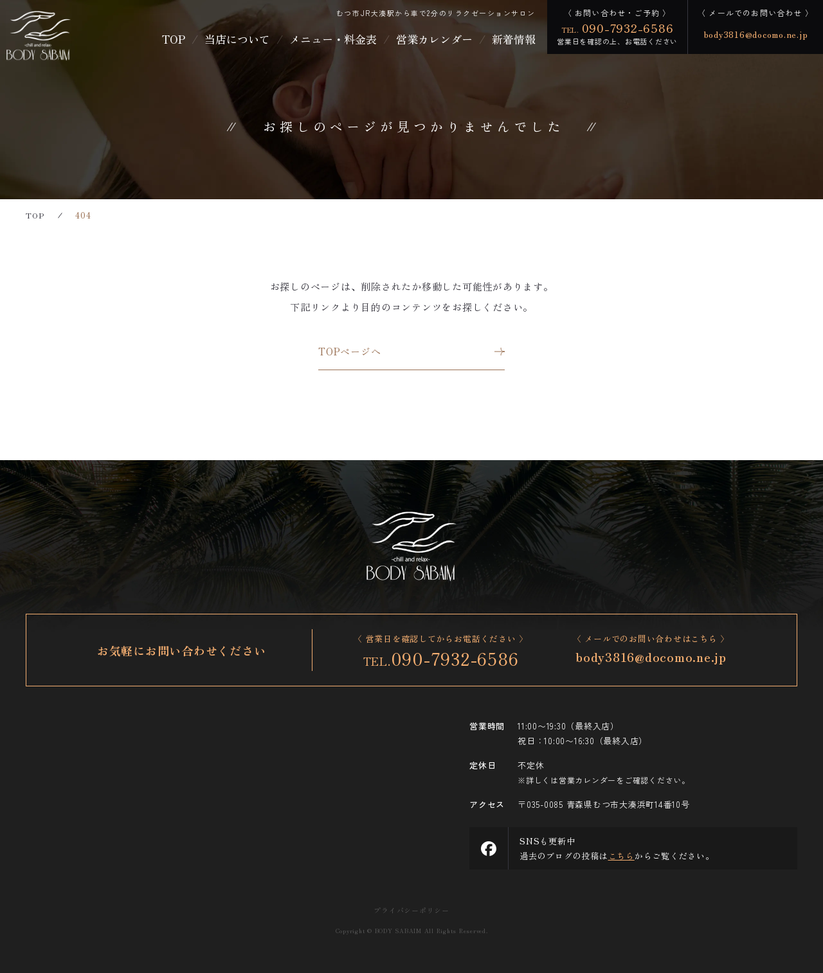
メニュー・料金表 (333, 39)
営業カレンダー (434, 39)
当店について (237, 39)
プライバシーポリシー (411, 910)
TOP (173, 39)
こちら (621, 856)
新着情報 (514, 39)
